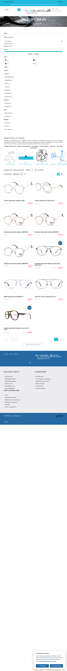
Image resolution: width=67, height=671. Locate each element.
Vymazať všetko (8, 43)
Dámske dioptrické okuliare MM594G (16, 263)
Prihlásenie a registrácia (11, 402)
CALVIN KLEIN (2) (9, 77)
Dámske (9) (8, 103)
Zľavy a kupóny (40, 386)
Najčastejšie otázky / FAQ (42, 381)
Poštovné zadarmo (41, 388)
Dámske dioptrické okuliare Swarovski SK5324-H (47, 264)
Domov (28, 24)
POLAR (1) (7, 90)
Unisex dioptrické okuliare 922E (14, 200)
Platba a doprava (40, 383)
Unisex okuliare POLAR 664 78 (45, 200)
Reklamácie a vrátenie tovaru (12, 400)
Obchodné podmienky (10, 397)
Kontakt (15, 354)
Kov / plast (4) (8, 129)
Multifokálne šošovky (10, 379)
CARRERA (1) (8, 80)
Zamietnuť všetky (56, 665)
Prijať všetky (42, 665)
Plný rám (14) (8, 113)
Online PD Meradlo (9, 388)
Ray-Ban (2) (8, 93)
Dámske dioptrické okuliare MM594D (47, 232)
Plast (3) (7, 123)
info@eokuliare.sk (47, 4)
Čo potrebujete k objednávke (43, 379)
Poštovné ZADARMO (37, 4)
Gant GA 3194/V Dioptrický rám (45, 296)
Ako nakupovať (40, 376)
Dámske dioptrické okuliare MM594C (16, 232)
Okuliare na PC (8, 383)
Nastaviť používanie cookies (48, 661)
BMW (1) (7, 73)
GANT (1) (7, 83)
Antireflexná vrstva (10, 386)
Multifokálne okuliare (10, 381)
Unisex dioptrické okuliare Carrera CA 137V (16, 329)
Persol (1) (7, 87)
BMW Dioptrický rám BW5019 (13, 296)
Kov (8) (7, 126)
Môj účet (60, 2)
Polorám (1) (8, 116)
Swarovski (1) (8, 96)
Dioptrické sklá (8, 376)
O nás (10, 354)
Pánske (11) (8, 106)
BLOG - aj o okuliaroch (10, 407)
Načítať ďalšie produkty (33, 344)
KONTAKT (7, 404)
